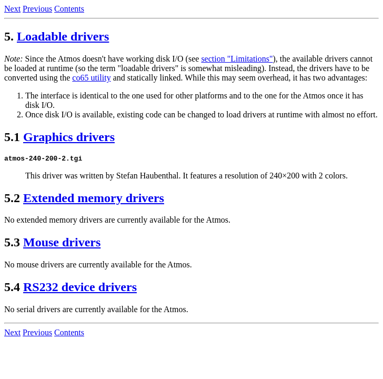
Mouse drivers (61, 244)
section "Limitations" (237, 58)
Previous (37, 8)
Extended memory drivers (93, 199)
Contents (69, 8)
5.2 (12, 199)
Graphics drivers (69, 137)
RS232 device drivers (80, 288)
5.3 (12, 244)
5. (9, 36)
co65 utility (91, 77)
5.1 (12, 137)
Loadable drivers (63, 36)
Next (12, 8)
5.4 (12, 288)
